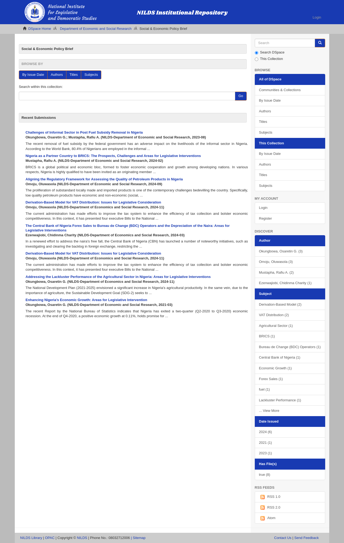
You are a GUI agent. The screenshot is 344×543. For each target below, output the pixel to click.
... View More (269, 411)
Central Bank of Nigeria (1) (279, 357)
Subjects (91, 75)
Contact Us (282, 538)
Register (265, 218)
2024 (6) (265, 432)
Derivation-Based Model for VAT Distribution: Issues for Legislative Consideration (93, 202)
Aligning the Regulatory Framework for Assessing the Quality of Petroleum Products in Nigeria (104, 179)
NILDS (82, 538)
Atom (267, 518)
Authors (57, 75)
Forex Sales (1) (271, 379)
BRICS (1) (267, 336)
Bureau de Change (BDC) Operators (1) (290, 347)
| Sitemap (138, 538)
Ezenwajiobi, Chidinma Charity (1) (285, 283)
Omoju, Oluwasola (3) (276, 262)
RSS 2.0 (269, 507)
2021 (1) (265, 443)
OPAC (50, 538)
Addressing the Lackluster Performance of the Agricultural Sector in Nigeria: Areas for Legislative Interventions (118, 277)
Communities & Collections (280, 90)
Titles (74, 75)
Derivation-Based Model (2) (280, 304)
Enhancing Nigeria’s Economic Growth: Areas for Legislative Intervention (86, 300)
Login (263, 208)
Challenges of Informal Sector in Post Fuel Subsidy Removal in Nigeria (84, 132)
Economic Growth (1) (275, 368)
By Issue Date (33, 75)
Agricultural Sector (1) (276, 326)
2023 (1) (265, 453)
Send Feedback (306, 538)
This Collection (269, 59)
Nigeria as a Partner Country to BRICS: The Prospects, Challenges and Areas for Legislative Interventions (113, 156)
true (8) (264, 475)
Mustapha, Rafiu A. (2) (276, 272)
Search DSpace (270, 52)
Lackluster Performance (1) (280, 400)
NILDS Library (31, 538)
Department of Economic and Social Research (96, 29)
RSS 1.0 (269, 497)
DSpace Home (39, 29)
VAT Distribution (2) (274, 315)
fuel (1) (264, 389)
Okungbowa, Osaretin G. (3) (281, 251)
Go (240, 96)
